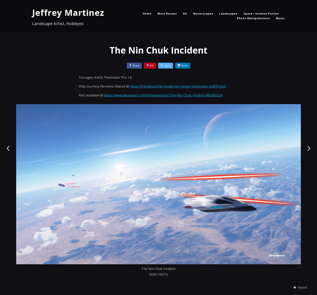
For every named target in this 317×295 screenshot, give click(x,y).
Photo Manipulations (253, 18)
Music (280, 18)
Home (147, 13)
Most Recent (167, 13)
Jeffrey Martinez (68, 12)
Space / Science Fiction (261, 13)
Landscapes (228, 13)
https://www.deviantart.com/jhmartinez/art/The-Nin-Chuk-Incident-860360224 (163, 95)
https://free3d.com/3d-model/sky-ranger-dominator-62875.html (178, 86)
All (185, 13)
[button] (300, 287)
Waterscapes (203, 13)
